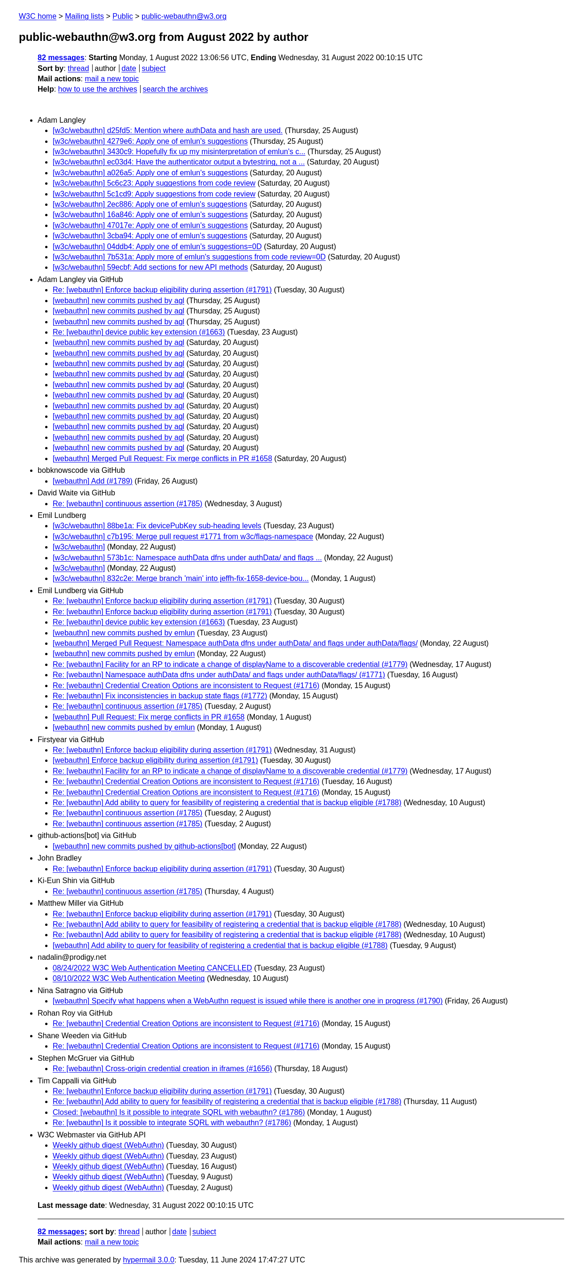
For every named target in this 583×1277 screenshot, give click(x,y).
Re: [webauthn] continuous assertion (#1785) (127, 504)
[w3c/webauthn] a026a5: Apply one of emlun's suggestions (150, 173)
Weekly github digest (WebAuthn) (108, 1145)
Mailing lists (84, 16)
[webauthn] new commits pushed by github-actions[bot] (144, 846)
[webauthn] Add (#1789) (93, 481)
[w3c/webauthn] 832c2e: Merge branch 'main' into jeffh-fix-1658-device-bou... (181, 578)
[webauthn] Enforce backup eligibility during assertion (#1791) (155, 760)
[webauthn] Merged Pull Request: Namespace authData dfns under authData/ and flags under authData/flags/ (235, 643)
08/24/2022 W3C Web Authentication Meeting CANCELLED (152, 968)
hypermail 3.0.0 (148, 1260)
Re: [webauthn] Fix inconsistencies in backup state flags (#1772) (160, 696)
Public (122, 16)
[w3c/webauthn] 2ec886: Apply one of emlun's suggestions (150, 204)
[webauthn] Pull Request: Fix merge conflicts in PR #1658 (148, 717)
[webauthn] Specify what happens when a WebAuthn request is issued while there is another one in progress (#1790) (248, 1001)
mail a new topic (112, 79)
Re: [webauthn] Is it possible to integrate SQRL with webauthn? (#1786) (172, 1123)
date (128, 68)
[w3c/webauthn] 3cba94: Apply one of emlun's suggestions (150, 236)
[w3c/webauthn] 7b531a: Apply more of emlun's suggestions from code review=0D (189, 257)
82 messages (61, 58)
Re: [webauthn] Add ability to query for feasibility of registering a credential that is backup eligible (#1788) (227, 803)
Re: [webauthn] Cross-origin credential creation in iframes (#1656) (162, 1069)
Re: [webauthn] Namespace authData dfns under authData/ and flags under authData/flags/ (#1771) (219, 675)
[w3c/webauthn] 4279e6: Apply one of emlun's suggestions (150, 141)
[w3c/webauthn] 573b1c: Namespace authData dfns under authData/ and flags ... (187, 558)
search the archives (175, 89)
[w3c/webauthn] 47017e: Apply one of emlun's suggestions (150, 225)
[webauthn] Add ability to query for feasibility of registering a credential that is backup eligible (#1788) (220, 945)
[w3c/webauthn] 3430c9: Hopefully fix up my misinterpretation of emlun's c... (179, 152)
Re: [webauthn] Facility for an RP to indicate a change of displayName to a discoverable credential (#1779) (230, 664)
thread (78, 68)
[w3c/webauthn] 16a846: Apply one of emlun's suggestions (150, 215)
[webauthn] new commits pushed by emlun (124, 633)
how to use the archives (97, 89)
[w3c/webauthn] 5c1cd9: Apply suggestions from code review (154, 194)
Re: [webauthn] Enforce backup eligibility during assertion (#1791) (162, 290)
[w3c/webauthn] (79, 547)
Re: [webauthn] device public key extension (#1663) (139, 332)
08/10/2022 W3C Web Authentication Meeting (129, 978)
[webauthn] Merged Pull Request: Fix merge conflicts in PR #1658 (162, 458)
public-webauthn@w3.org (184, 16)
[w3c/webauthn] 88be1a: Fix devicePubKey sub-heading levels (157, 526)
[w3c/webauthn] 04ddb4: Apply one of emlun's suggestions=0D (157, 247)
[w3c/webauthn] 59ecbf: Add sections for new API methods (150, 267)
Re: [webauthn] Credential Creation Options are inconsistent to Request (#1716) (186, 685)
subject (153, 68)
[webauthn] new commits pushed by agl (118, 301)
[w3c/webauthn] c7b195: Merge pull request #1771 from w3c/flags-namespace (183, 537)
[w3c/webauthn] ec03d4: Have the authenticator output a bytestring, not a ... (179, 162)
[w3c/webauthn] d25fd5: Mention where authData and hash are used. (168, 130)
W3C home (37, 16)
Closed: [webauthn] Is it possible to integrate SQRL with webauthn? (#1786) (179, 1112)
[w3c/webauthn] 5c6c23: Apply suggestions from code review (154, 183)
